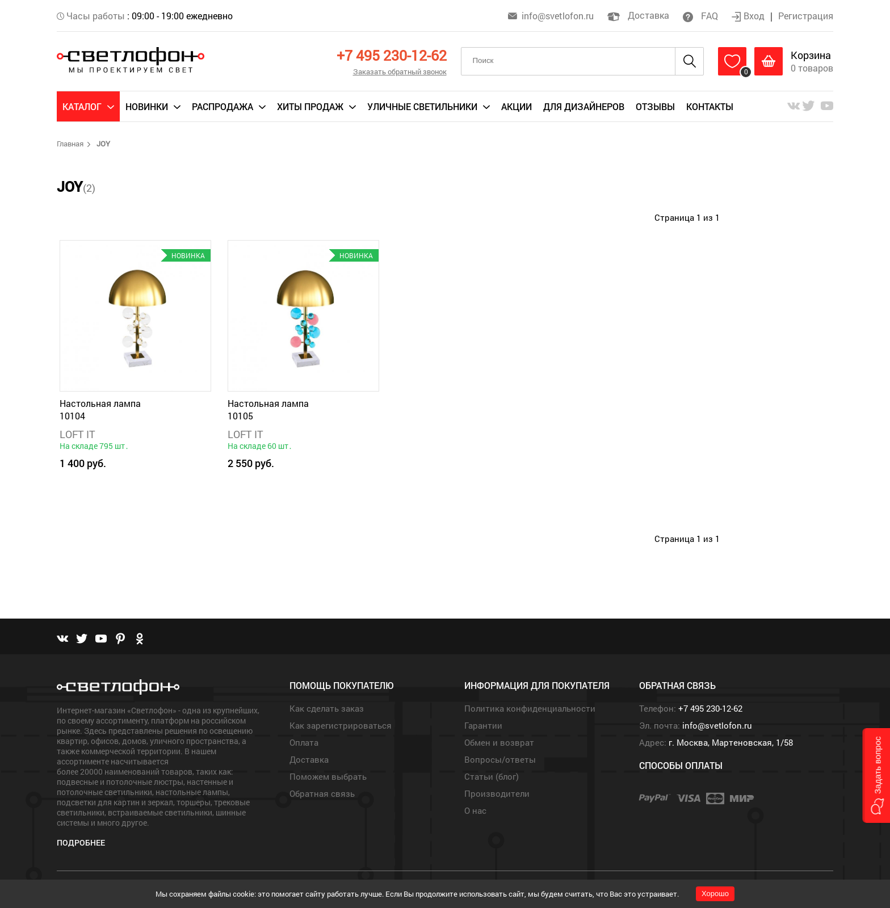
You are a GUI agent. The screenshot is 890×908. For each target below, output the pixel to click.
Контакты (709, 106)
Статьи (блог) (491, 776)
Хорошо (715, 893)
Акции (516, 106)
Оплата (303, 742)
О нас (475, 810)
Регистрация (805, 16)
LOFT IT (77, 434)
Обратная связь (322, 793)
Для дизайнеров (583, 106)
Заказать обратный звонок (400, 71)
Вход (749, 16)
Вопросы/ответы (500, 759)
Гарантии (483, 725)
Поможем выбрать (328, 776)
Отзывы (655, 106)
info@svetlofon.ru (558, 16)
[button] (876, 775)
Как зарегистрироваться (340, 725)
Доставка (638, 15)
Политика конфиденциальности (529, 708)
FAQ (700, 16)
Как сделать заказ (326, 708)
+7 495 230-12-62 (392, 55)
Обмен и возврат (499, 742)
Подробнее (81, 842)
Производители (497, 793)
